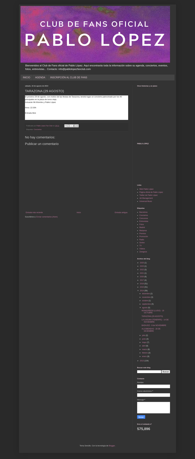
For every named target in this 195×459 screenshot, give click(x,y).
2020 (142, 277)
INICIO (26, 77)
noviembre (146, 297)
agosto (145, 308)
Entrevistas (143, 221)
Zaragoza (143, 252)
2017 (142, 280)
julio (144, 335)
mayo (144, 342)
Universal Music (145, 201)
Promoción (143, 236)
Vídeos (142, 249)
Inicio (79, 212)
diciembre (146, 294)
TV (140, 246)
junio (144, 339)
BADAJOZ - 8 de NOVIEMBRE (154, 325)
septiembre (146, 304)
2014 (142, 291)
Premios (142, 233)
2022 (142, 270)
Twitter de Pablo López (148, 195)
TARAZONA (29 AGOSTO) (152, 316)
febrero (145, 353)
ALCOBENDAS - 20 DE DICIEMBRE (151, 330)
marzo (145, 349)
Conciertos (38, 129)
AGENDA (40, 77)
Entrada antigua (121, 212)
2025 (142, 263)
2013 (142, 361)
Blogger (112, 446)
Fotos (141, 224)
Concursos (143, 218)
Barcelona (143, 212)
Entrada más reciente (34, 212)
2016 (142, 284)
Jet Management (146, 198)
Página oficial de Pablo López (151, 192)
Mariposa (143, 231)
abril (144, 346)
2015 (142, 287)
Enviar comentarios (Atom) (47, 217)
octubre (145, 301)
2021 (142, 273)
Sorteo (142, 243)
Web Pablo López (146, 189)
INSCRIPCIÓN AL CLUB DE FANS (68, 77)
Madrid (142, 227)
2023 (142, 266)
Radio (141, 240)
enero (144, 356)
